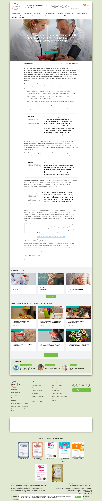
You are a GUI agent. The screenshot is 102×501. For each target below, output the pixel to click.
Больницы (54, 388)
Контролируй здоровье (49, 13)
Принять (78, 496)
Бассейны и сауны (57, 385)
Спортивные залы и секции (59, 396)
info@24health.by (87, 493)
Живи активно (38, 13)
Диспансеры (55, 390)
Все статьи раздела (51, 355)
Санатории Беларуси (57, 393)
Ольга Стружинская (73, 63)
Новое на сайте (17, 361)
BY (88, 4)
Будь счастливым (17, 13)
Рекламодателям (15, 395)
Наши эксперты (15, 392)
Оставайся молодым (70, 13)
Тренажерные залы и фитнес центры (60, 399)
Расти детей (60, 13)
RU (84, 4)
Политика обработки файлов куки (19, 409)
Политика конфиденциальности (19, 403)
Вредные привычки (82, 13)
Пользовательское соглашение (19, 406)
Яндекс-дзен (36, 255)
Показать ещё (51, 296)
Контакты (13, 400)
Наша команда (15, 398)
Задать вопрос (81, 390)
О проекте (14, 389)
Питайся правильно (28, 13)
